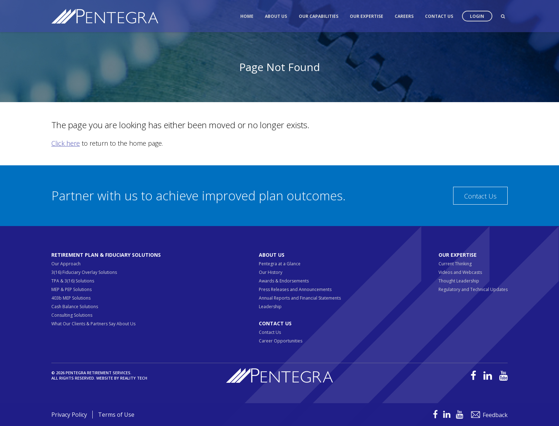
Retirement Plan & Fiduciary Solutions (106, 254)
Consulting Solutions (71, 315)
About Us (276, 16)
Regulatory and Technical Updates (473, 289)
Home (246, 16)
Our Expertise (366, 16)
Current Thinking (455, 264)
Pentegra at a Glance (280, 264)
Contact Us (439, 16)
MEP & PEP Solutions (71, 289)
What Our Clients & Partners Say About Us (93, 324)
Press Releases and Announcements (295, 289)
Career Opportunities (280, 341)
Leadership (270, 307)
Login (477, 16)
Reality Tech (133, 378)
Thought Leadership (459, 281)
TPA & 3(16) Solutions (72, 281)
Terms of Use (116, 415)
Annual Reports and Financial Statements (300, 298)
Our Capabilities (318, 16)
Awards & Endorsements (284, 281)
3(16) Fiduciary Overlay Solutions (84, 272)
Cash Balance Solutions (74, 307)
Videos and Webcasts (460, 272)
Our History (270, 272)
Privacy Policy (69, 415)
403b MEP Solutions (71, 298)
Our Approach (66, 264)
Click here (65, 143)
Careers (404, 16)
